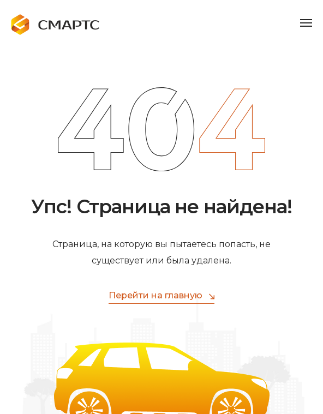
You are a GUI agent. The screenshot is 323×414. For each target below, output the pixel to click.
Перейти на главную (161, 296)
